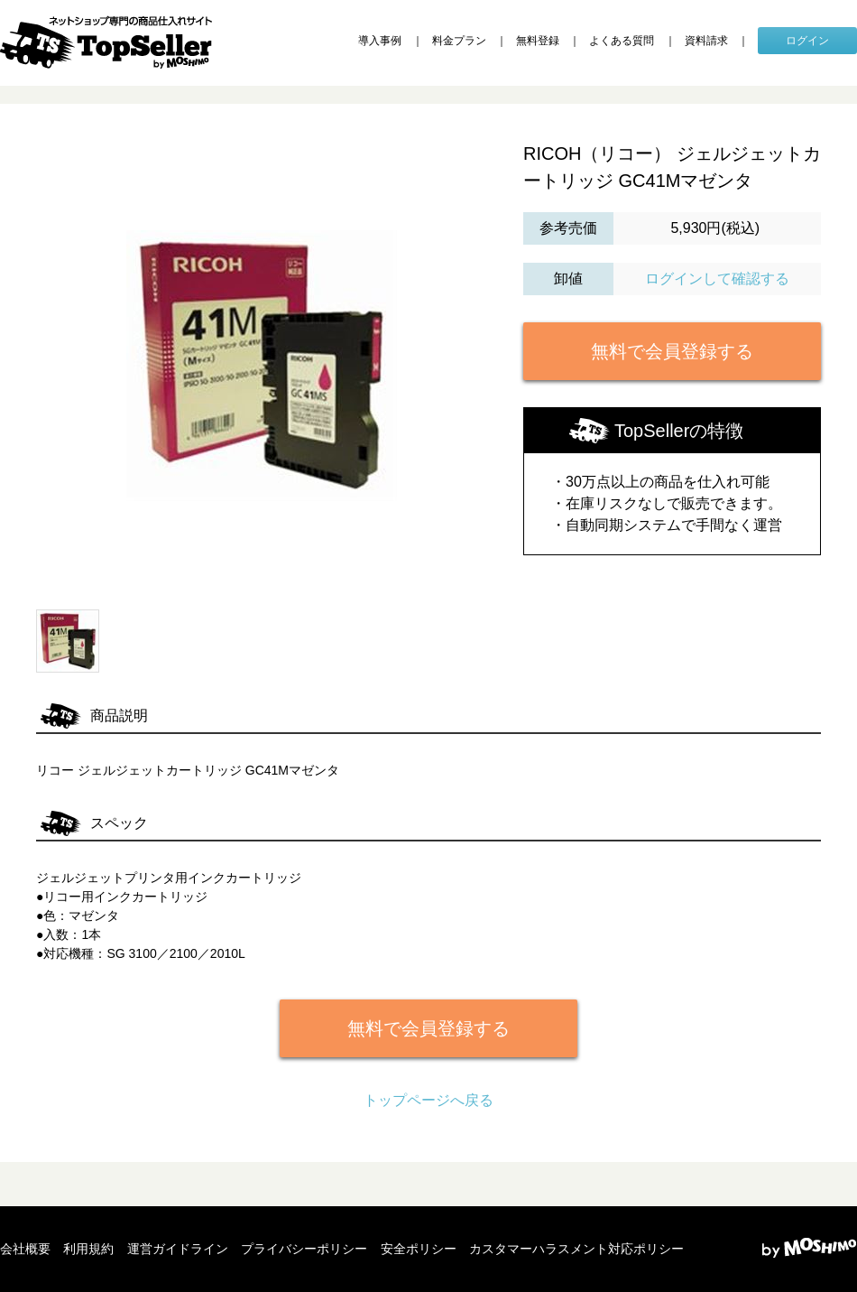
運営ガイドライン (177, 1248)
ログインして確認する (717, 278)
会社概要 (25, 1248)
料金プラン (459, 40)
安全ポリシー (418, 1248)
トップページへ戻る (428, 1100)
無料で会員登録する (672, 351)
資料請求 (706, 40)
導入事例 (379, 40)
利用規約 (88, 1248)
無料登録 (537, 40)
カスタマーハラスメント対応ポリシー (576, 1248)
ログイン (807, 40)
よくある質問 (621, 40)
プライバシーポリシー (304, 1248)
